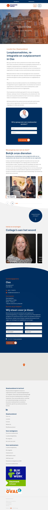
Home (17, 21)
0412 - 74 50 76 (11, 290)
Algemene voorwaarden (11, 501)
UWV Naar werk (9, 458)
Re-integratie (9, 438)
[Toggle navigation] (39, 5)
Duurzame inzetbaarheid (12, 433)
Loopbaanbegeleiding (11, 436)
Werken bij (8, 424)
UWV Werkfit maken (11, 455)
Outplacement (9, 453)
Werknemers (31, 1)
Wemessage (15, 508)
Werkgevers (16, 1)
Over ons (8, 416)
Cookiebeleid (9, 504)
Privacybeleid (8, 502)
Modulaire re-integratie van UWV (13, 461)
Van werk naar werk (10, 441)
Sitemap (7, 505)
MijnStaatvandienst (10, 427)
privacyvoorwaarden (18, 339)
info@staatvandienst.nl (14, 292)
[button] (12, 203)
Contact (8, 421)
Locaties (23, 21)
